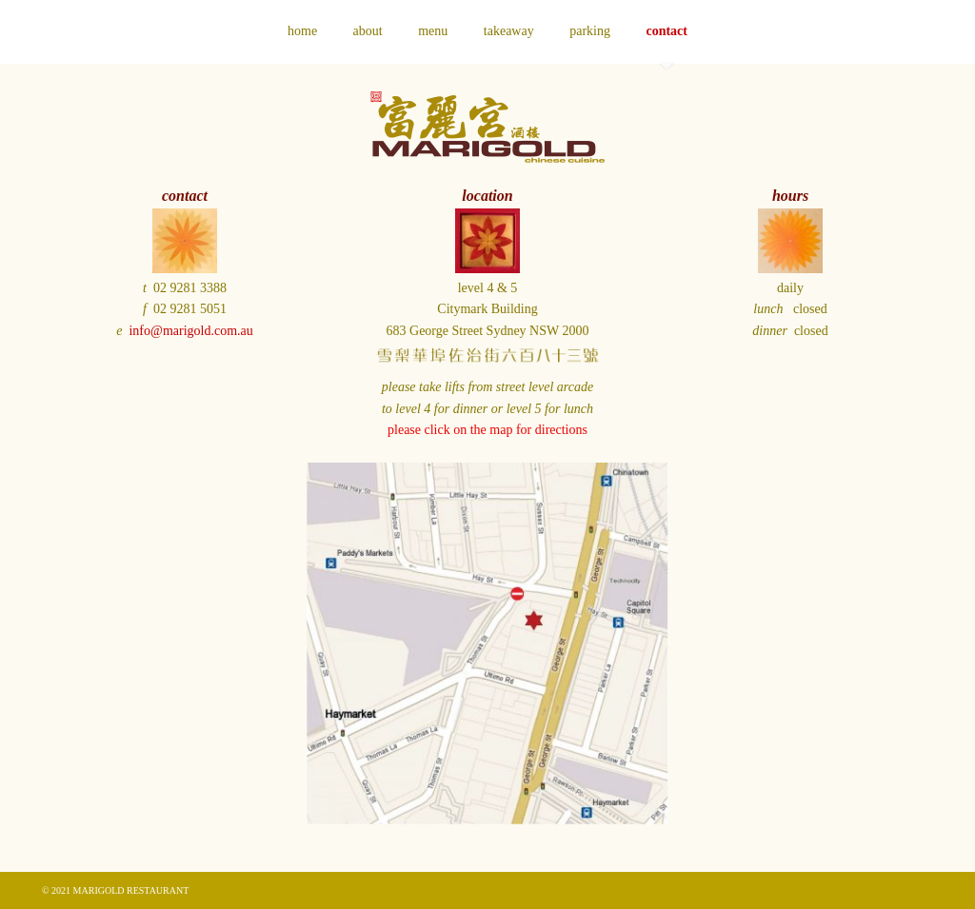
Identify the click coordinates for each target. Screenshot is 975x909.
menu (433, 31)
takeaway (509, 31)
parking (589, 31)
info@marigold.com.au (190, 331)
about (368, 31)
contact (666, 31)
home (302, 31)
